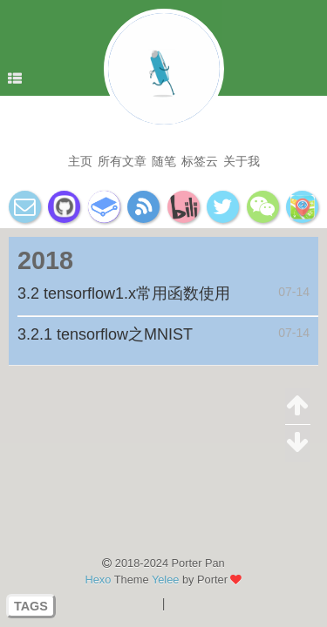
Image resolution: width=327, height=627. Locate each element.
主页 (80, 161)
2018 (45, 260)
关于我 (241, 161)
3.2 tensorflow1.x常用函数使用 (123, 293)
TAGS (31, 606)
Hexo (98, 579)
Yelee (166, 579)
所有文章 (122, 161)
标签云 (199, 161)
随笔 (164, 161)
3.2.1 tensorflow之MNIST (105, 334)
